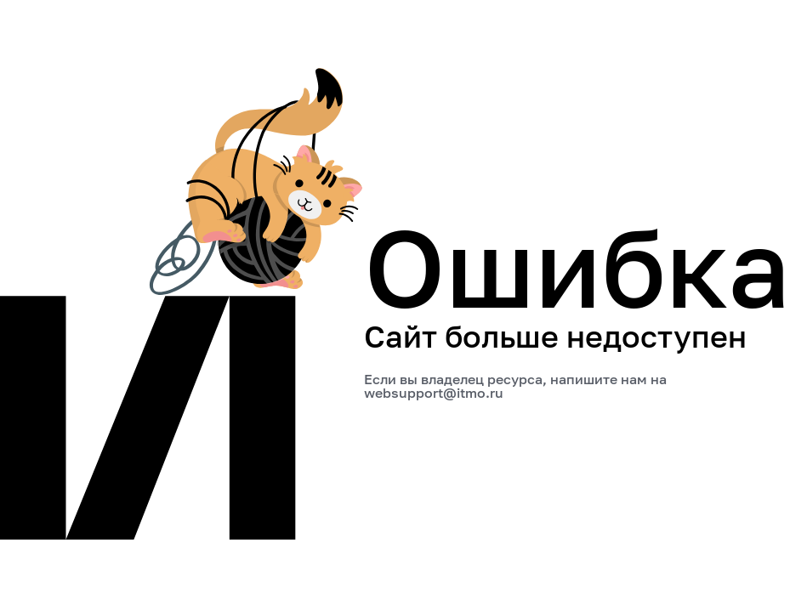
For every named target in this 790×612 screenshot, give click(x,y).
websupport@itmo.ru (433, 392)
